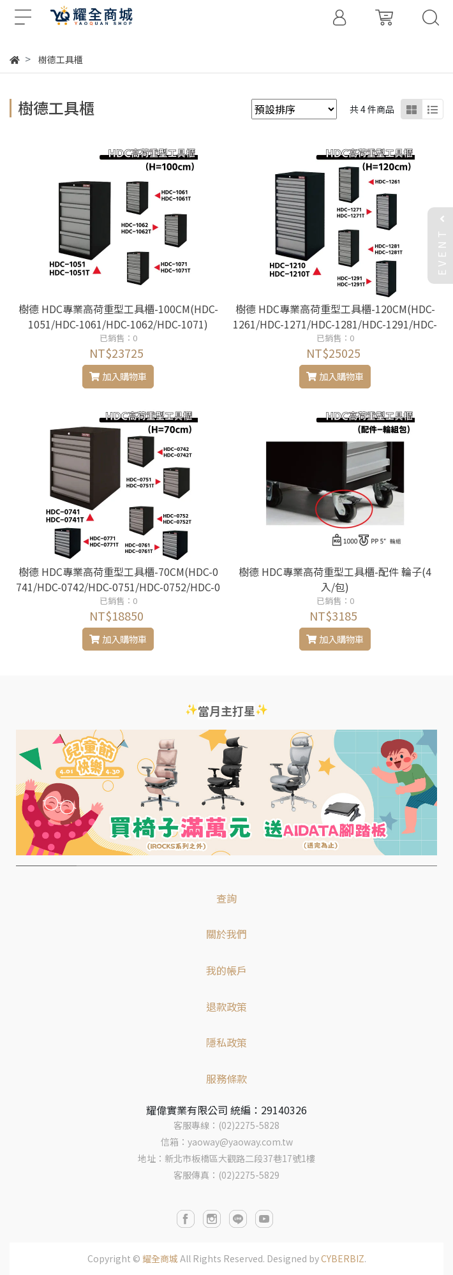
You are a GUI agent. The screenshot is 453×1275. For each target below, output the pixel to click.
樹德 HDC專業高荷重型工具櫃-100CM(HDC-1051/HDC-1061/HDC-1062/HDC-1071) (118, 316)
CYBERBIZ (342, 1258)
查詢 (226, 898)
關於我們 (226, 933)
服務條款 (226, 1078)
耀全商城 (160, 1258)
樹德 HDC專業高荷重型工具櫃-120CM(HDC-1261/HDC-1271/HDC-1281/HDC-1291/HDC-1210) (335, 324)
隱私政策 (226, 1042)
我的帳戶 (226, 970)
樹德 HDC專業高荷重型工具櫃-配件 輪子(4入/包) (335, 579)
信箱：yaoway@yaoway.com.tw (227, 1141)
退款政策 (226, 1006)
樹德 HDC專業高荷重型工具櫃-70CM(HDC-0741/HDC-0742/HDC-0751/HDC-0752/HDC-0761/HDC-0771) (118, 587)
